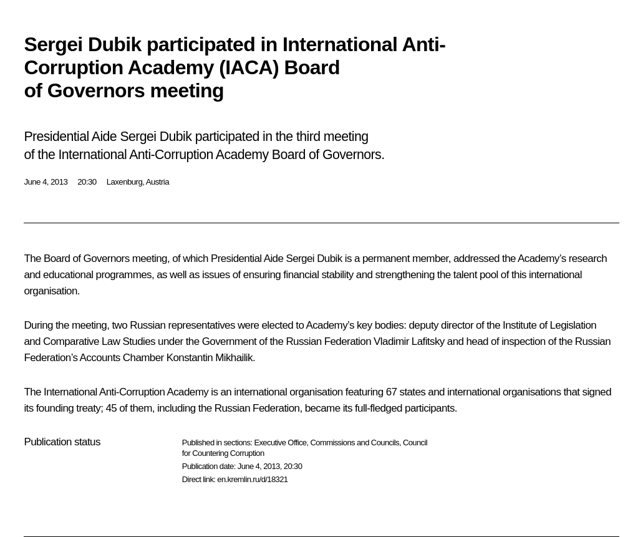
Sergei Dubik (314, 258)
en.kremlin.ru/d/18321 (252, 479)
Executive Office (280, 442)
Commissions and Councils (355, 442)
